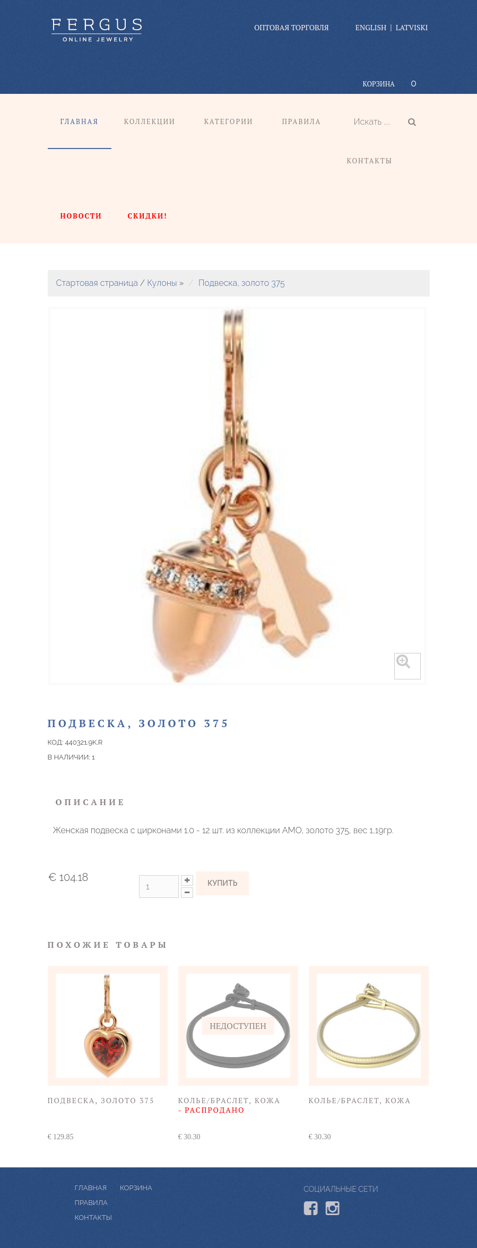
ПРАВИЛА (122, 1203)
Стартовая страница (97, 283)
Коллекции (150, 121)
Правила (301, 121)
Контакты (369, 160)
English (370, 27)
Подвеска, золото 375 (241, 283)
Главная (79, 121)
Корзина (379, 84)
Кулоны (162, 283)
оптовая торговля (291, 27)
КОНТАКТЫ (124, 1217)
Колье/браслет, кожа (229, 1105)
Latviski (412, 27)
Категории (229, 121)
